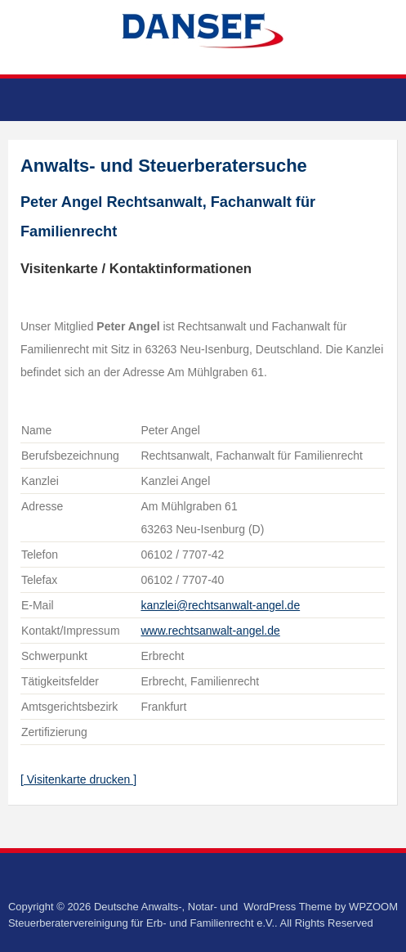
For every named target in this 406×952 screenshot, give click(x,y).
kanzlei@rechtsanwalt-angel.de (220, 605)
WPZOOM (373, 906)
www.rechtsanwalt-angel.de (210, 630)
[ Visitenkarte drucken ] (78, 779)
